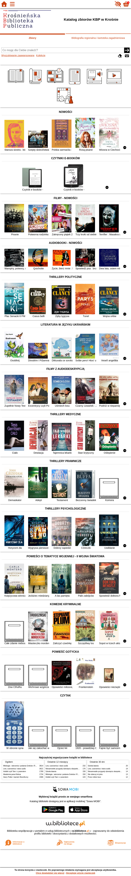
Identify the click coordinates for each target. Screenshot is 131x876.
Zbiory (32, 38)
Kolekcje (40, 55)
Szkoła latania (51, 771)
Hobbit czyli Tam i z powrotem (14, 771)
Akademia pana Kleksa (12, 774)
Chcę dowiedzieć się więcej (50, 873)
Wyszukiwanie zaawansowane (17, 55)
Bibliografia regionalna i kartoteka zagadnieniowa (98, 38)
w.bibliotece (80, 830)
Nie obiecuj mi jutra (95, 774)
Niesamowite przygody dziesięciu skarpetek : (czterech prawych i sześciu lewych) (77, 769)
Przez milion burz (94, 777)
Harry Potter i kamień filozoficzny (15, 777)
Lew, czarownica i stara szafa (14, 769)
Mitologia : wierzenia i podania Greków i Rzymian (22, 766)
